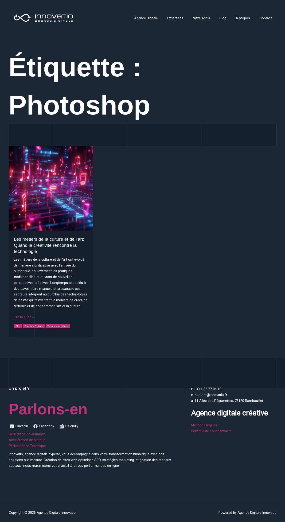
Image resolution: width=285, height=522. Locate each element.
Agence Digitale (159, 18)
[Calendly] (69, 426)
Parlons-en (63, 407)
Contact (267, 18)
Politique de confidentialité (211, 431)
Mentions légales (204, 425)
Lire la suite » (24, 317)
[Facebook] (44, 426)
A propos (246, 18)
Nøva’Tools (209, 18)
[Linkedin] (19, 426)
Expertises (186, 18)
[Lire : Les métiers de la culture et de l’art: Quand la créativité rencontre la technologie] (51, 188)
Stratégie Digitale (34, 326)
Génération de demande (27, 434)
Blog (228, 18)
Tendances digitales (59, 326)
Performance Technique (27, 446)
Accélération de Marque (27, 440)
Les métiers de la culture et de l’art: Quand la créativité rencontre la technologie (50, 245)
